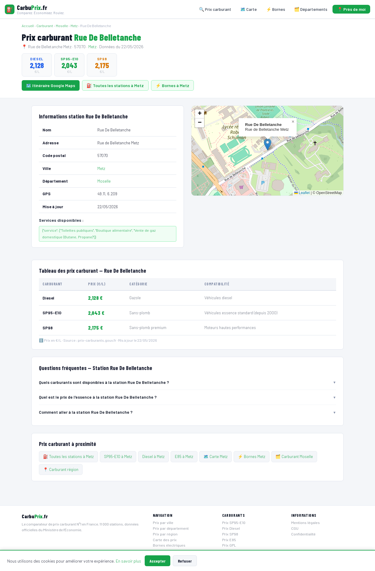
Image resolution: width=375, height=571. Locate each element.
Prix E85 (229, 540)
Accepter (157, 560)
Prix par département (171, 528)
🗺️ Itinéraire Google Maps (50, 85)
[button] (267, 144)
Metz (74, 26)
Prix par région (165, 534)
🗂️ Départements (310, 9)
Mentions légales (305, 522)
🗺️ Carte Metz (215, 456)
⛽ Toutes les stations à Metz (115, 85)
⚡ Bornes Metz (251, 456)
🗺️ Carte (248, 9)
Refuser (185, 560)
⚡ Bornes (275, 9)
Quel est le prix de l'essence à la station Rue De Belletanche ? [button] (98, 397)
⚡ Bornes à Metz (172, 85)
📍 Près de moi (351, 9)
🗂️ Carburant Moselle (294, 456)
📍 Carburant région (60, 469)
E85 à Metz (184, 456)
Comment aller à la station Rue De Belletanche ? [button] (86, 412)
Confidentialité (303, 534)
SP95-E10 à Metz (118, 456)
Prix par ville (163, 522)
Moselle (62, 26)
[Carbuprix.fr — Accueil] (35, 9)
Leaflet (302, 193)
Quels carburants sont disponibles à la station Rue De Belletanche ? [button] (104, 382)
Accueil (28, 26)
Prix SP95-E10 (233, 522)
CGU (294, 528)
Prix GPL (229, 545)
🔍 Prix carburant (215, 9)
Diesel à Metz (153, 456)
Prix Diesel (231, 528)
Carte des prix (165, 540)
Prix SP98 (230, 534)
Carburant (44, 26)
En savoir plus (128, 560)
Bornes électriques (169, 545)
